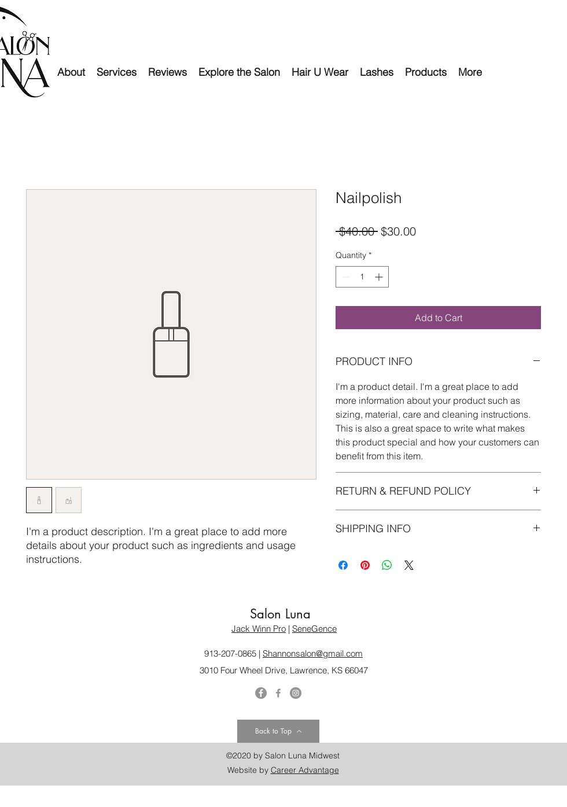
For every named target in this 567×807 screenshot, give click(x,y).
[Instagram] (295, 693)
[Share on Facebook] (343, 565)
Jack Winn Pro (258, 628)
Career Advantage (305, 770)
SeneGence (314, 628)
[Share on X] (409, 565)
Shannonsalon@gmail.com (313, 653)
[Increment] (380, 277)
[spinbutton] (362, 277)
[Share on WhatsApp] (387, 565)
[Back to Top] (278, 731)
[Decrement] (344, 277)
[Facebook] (278, 693)
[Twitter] (261, 693)
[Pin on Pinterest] (365, 565)
